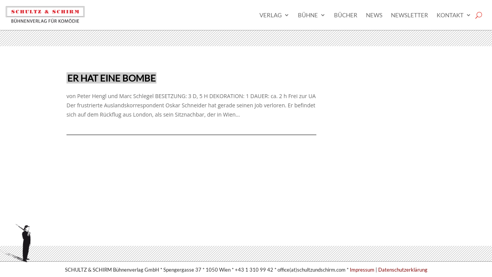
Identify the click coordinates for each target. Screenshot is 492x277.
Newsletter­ (409, 15)
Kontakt (450, 15)
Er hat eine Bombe (111, 77)
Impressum (362, 270)
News (374, 15)
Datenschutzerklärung (402, 270)
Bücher (345, 15)
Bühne (308, 15)
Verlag (270, 15)
